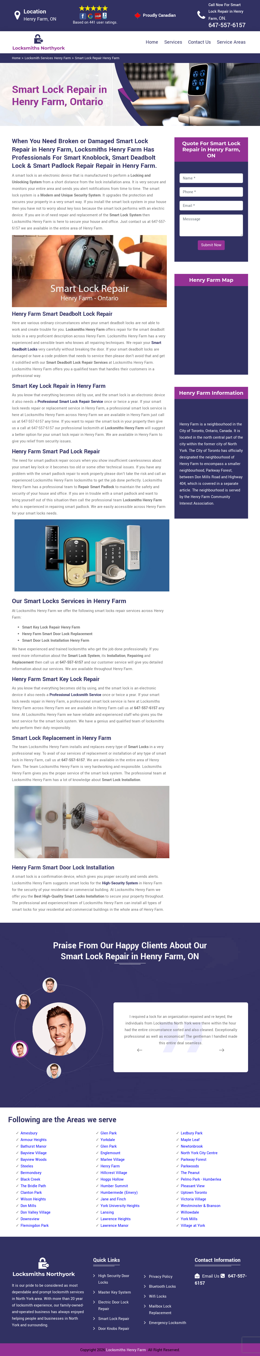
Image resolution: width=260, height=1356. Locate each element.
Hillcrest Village (114, 1173)
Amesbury (29, 1133)
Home (152, 42)
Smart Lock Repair (113, 1318)
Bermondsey (31, 1173)
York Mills (189, 1219)
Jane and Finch (113, 1199)
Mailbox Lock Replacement (160, 1310)
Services (173, 42)
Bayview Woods (34, 1159)
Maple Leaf (190, 1140)
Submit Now (211, 245)
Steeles (27, 1166)
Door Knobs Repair (113, 1328)
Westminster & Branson (200, 1206)
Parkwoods (190, 1166)
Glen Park (109, 1133)
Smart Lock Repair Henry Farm (97, 58)
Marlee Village (113, 1159)
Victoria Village (193, 1199)
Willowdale (190, 1212)
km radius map (211, 329)
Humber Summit (114, 1186)
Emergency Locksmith (167, 1323)
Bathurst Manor (33, 1146)
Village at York (193, 1225)
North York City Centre (199, 1153)
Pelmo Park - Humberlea (201, 1179)
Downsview (30, 1219)
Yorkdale (108, 1140)
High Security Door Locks (113, 1279)
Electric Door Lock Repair (113, 1306)
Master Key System (114, 1292)
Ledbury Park (191, 1133)
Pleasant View (193, 1186)
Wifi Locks (158, 1296)
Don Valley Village (36, 1212)
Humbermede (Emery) (119, 1192)
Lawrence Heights (116, 1219)
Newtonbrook (192, 1146)
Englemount (110, 1153)
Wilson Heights (33, 1199)
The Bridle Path (33, 1186)
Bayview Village (34, 1153)
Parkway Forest (193, 1159)
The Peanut (190, 1173)
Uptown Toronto (194, 1192)
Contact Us (199, 42)
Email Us (211, 1276)
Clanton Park (31, 1192)
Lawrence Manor (114, 1225)
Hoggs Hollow (112, 1179)
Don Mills (28, 1206)
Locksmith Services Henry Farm (48, 58)
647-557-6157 (227, 25)
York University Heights (120, 1206)
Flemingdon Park (34, 1225)
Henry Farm (110, 1166)
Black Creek (30, 1179)
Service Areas (231, 42)
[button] (54, 1071)
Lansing (107, 1212)
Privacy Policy (160, 1276)
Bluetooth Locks (162, 1286)
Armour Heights (34, 1140)
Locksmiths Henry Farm (126, 1350)
